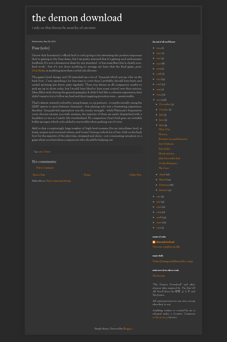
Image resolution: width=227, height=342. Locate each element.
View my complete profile (166, 247)
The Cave (164, 168)
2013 (158, 100)
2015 (158, 89)
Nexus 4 (163, 134)
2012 (158, 196)
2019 (158, 69)
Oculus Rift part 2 (168, 163)
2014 (158, 95)
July (161, 115)
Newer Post (39, 175)
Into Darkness (166, 144)
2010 (158, 207)
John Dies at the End (169, 158)
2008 (159, 217)
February (164, 185)
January (163, 190)
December (165, 104)
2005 (158, 228)
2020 (159, 64)
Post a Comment (45, 168)
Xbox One (164, 129)
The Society (159, 276)
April (162, 174)
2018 (159, 74)
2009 (159, 212)
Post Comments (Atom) (58, 181)
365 (40, 151)
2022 (158, 53)
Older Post (135, 175)
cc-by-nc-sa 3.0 (160, 317)
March (163, 180)
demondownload (165, 242)
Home (87, 175)
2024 (159, 48)
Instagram (167, 261)
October (164, 110)
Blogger (127, 329)
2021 (158, 58)
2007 (159, 223)
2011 (158, 202)
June (161, 120)
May (161, 125)
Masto (177, 261)
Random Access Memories (173, 139)
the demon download (77, 17)
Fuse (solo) (164, 149)
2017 (158, 79)
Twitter (156, 261)
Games (46, 151)
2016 (159, 84)
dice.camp (187, 261)
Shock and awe (166, 154)
